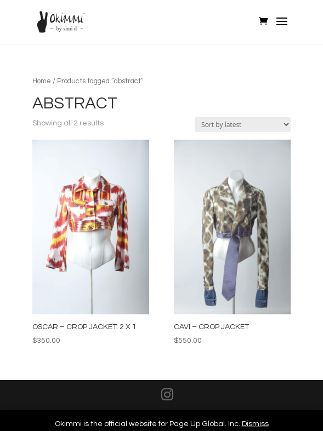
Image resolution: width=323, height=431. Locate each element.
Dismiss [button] (255, 424)
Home (41, 81)
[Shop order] (243, 124)
